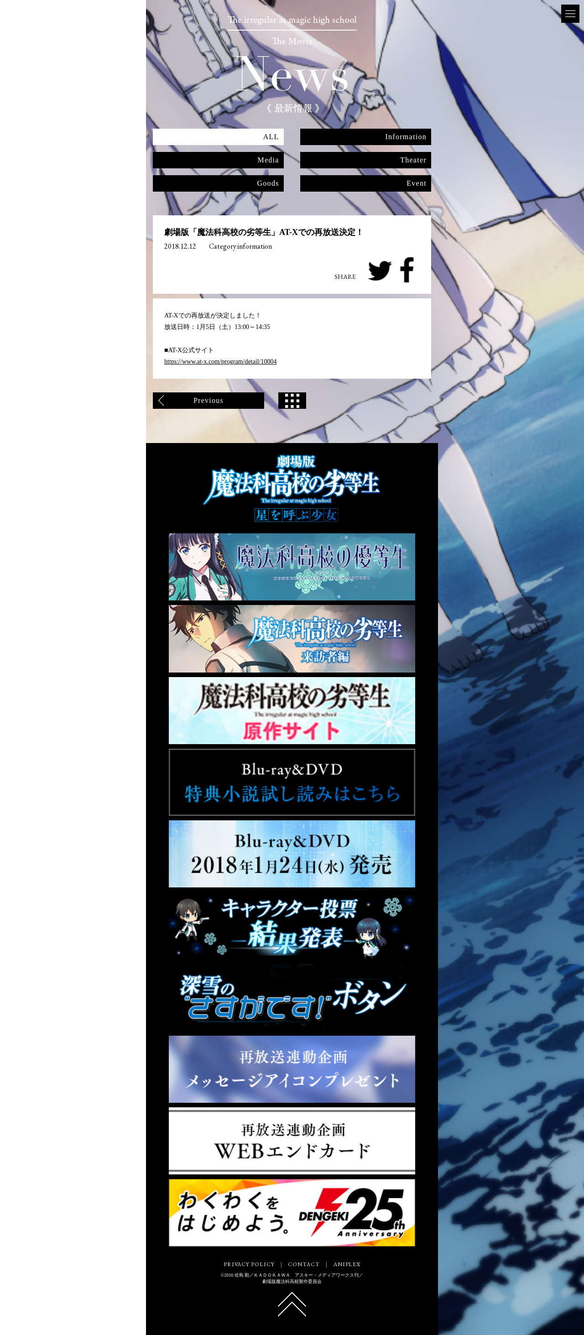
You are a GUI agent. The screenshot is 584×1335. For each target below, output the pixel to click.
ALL (271, 137)
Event (417, 183)
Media (268, 160)
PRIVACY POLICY (249, 1264)
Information (406, 137)
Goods (268, 183)
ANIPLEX (347, 1264)
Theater (413, 160)
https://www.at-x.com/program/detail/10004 (220, 361)
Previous (208, 400)
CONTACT (304, 1264)
